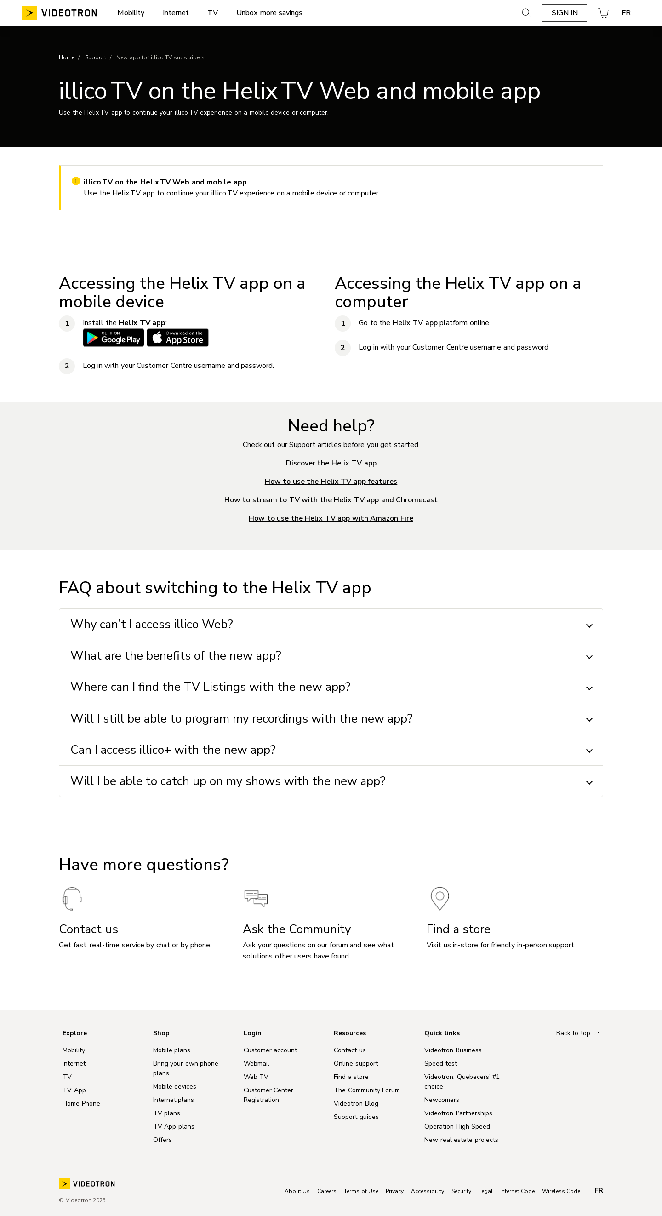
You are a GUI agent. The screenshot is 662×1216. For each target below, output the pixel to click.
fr (599, 1190)
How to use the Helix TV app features (331, 481)
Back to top (580, 1033)
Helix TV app (415, 323)
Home (66, 57)
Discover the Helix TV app (331, 463)
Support (95, 57)
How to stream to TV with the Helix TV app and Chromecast (331, 500)
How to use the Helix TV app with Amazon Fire (331, 518)
